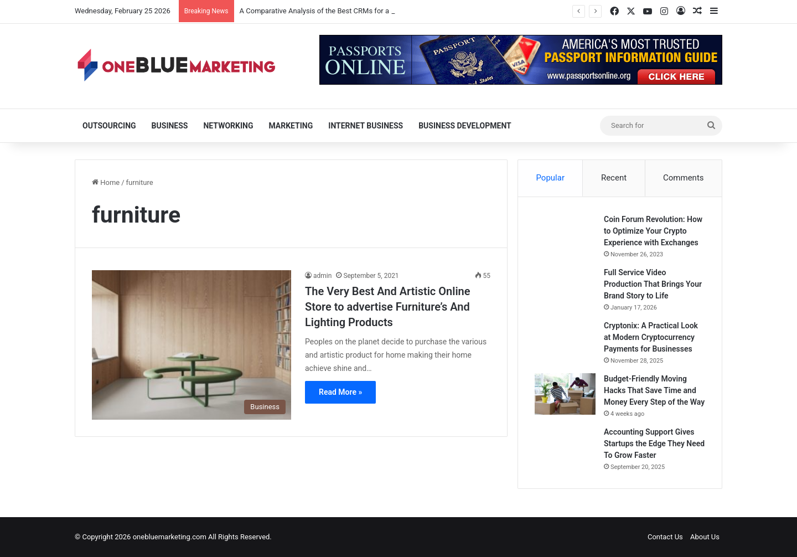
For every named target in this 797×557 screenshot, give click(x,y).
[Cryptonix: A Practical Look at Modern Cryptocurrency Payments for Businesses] (565, 340)
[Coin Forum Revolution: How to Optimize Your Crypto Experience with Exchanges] (565, 231)
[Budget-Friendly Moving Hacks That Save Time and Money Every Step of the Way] (565, 394)
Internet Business (365, 125)
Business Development (464, 125)
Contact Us (665, 537)
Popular (550, 178)
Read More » (340, 392)
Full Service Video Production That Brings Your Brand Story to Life (653, 284)
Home (106, 182)
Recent (614, 178)
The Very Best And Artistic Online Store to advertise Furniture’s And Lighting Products (387, 307)
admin (322, 276)
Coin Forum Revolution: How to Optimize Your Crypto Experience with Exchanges (653, 231)
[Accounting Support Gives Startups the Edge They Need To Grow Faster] (565, 446)
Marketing (290, 125)
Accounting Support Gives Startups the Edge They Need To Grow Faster (654, 443)
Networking (228, 125)
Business (170, 125)
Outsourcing (109, 125)
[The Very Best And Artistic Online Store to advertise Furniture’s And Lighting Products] (191, 345)
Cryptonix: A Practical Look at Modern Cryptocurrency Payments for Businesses (651, 337)
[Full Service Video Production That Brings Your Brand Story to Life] (565, 287)
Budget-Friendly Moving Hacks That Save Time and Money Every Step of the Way (654, 390)
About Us (705, 537)
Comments (683, 178)
